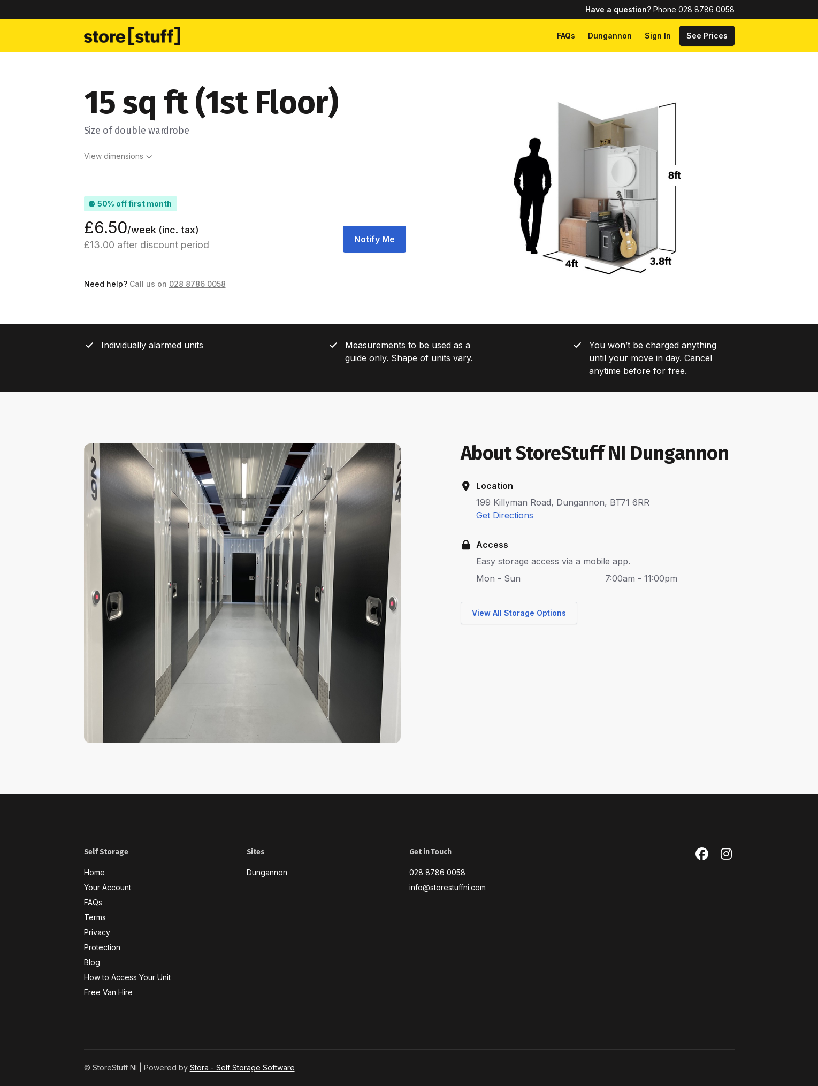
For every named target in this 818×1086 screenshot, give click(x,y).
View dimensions (119, 155)
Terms (95, 917)
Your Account (107, 887)
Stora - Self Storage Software (242, 1067)
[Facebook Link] (702, 854)
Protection (102, 947)
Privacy (97, 932)
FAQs (566, 35)
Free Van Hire (108, 992)
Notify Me (374, 239)
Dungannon (610, 35)
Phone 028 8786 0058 (694, 9)
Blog (92, 962)
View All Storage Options (519, 612)
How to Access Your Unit (127, 977)
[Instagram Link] (726, 854)
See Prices (707, 35)
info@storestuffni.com (447, 887)
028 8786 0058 (437, 872)
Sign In (658, 35)
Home (94, 872)
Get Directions (504, 515)
